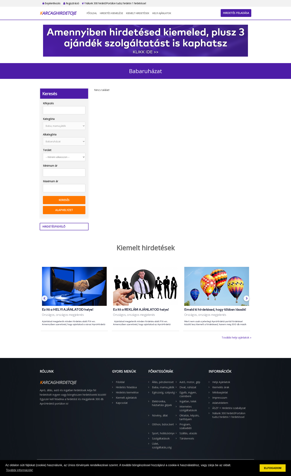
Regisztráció (71, 3)
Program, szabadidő (185, 426)
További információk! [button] (19, 470)
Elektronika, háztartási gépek (162, 403)
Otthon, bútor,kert (163, 424)
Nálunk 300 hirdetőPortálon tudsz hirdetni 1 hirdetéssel (114, 3)
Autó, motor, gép (189, 382)
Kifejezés (48, 103)
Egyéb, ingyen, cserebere (188, 394)
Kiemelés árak (220, 387)
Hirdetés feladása (236, 13)
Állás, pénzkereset (163, 382)
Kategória (49, 119)
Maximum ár (50, 181)
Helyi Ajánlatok (161, 13)
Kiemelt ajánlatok (126, 397)
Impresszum (219, 397)
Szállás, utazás (188, 433)
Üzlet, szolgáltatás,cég (161, 445)
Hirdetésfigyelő (53, 226)
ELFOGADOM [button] (272, 468)
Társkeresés (186, 438)
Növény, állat (160, 415)
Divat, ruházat (187, 387)
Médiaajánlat (220, 392)
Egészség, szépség (163, 392)
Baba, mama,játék (163, 387)
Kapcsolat (122, 403)
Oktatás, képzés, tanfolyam (189, 417)
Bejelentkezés (51, 3)
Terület (47, 150)
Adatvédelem (220, 403)
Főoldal (92, 13)
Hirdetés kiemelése (111, 13)
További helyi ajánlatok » (236, 337)
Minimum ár (50, 165)
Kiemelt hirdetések (137, 13)
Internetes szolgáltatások (188, 408)
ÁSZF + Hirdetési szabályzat (229, 408)
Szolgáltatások (161, 438)
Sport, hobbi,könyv (163, 433)
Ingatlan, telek (187, 401)
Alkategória (49, 134)
